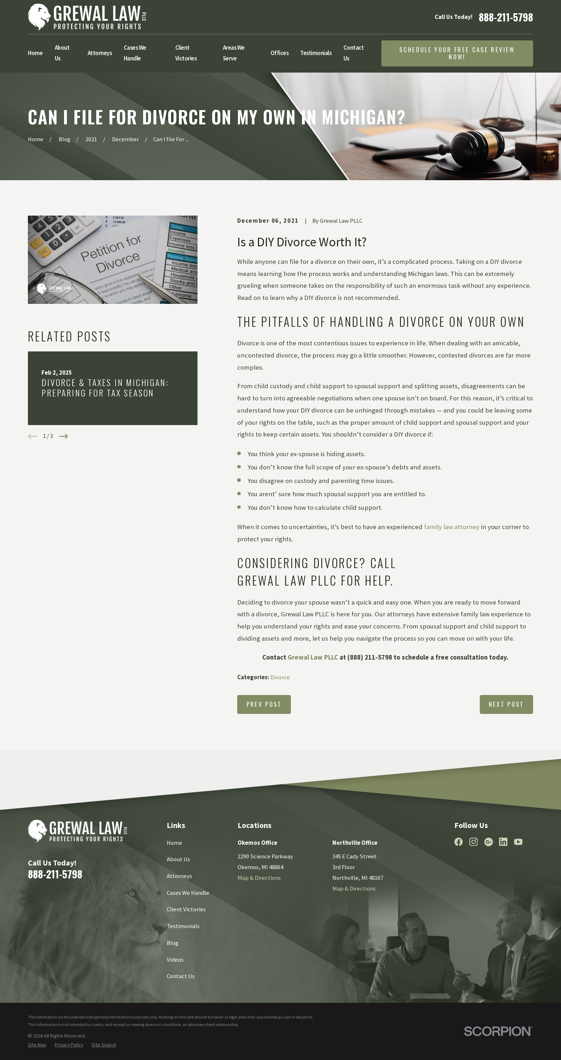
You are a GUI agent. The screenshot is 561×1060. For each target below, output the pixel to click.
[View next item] (63, 436)
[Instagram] (473, 842)
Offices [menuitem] (279, 53)
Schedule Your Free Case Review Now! (457, 53)
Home (174, 843)
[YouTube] (518, 842)
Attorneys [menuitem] (100, 53)
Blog (173, 943)
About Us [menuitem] (62, 53)
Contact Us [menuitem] (353, 53)
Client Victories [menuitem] (186, 53)
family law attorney (451, 527)
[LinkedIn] (503, 842)
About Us (178, 859)
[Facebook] (458, 842)
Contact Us (181, 976)
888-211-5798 (506, 17)
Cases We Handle (188, 893)
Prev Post (264, 704)
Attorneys (179, 876)
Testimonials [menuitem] (315, 53)
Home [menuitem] (35, 53)
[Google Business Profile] (488, 842)
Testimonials (183, 926)
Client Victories (186, 909)
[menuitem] (37, 1044)
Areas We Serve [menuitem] (234, 53)
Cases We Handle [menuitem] (135, 53)
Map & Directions (259, 878)
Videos (175, 959)
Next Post (506, 704)
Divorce (280, 677)
